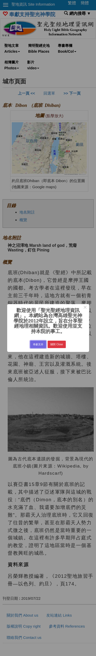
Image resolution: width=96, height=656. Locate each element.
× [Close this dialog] (85, 308)
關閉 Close (56, 344)
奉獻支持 (38, 344)
